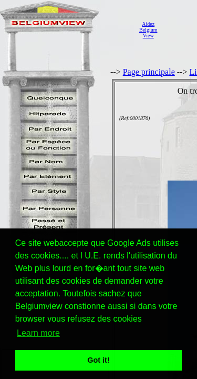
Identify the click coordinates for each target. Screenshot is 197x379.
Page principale (149, 71)
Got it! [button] (98, 360)
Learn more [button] (38, 332)
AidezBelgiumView (148, 29)
